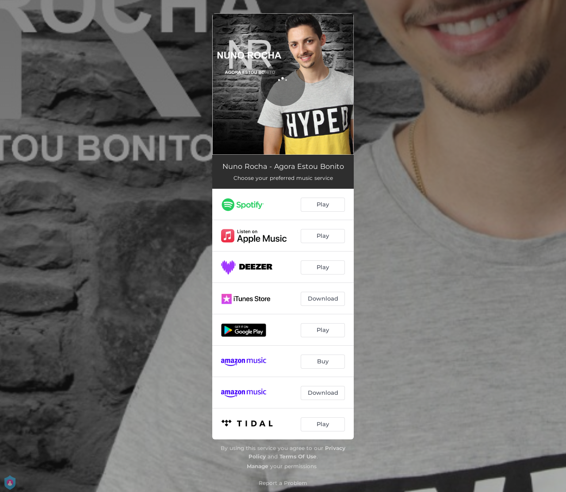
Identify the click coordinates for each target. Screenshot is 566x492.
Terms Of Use (298, 456)
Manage (257, 466)
